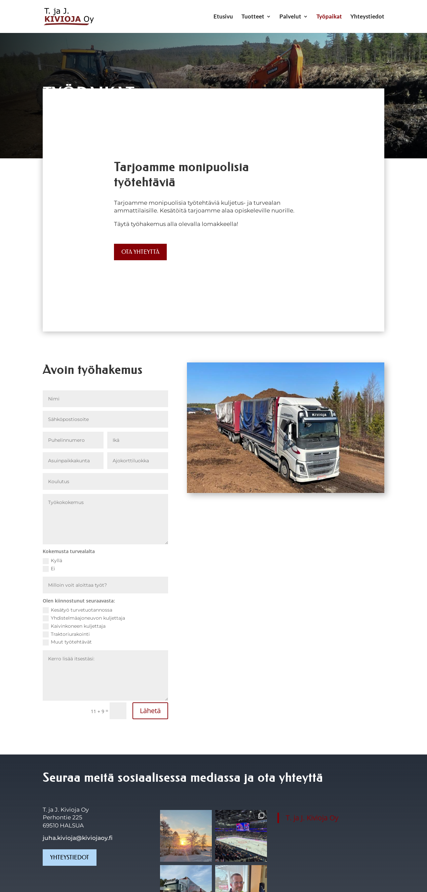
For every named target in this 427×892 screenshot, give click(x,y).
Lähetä (150, 710)
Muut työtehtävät (67, 642)
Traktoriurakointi (66, 634)
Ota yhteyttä (140, 251)
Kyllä (52, 560)
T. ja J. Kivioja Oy (312, 817)
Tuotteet (252, 17)
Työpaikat (329, 17)
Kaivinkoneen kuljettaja (74, 626)
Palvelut (290, 17)
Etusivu (223, 17)
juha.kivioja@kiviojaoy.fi (78, 838)
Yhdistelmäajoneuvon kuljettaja (84, 618)
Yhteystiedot (367, 17)
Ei (49, 569)
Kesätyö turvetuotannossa (77, 610)
